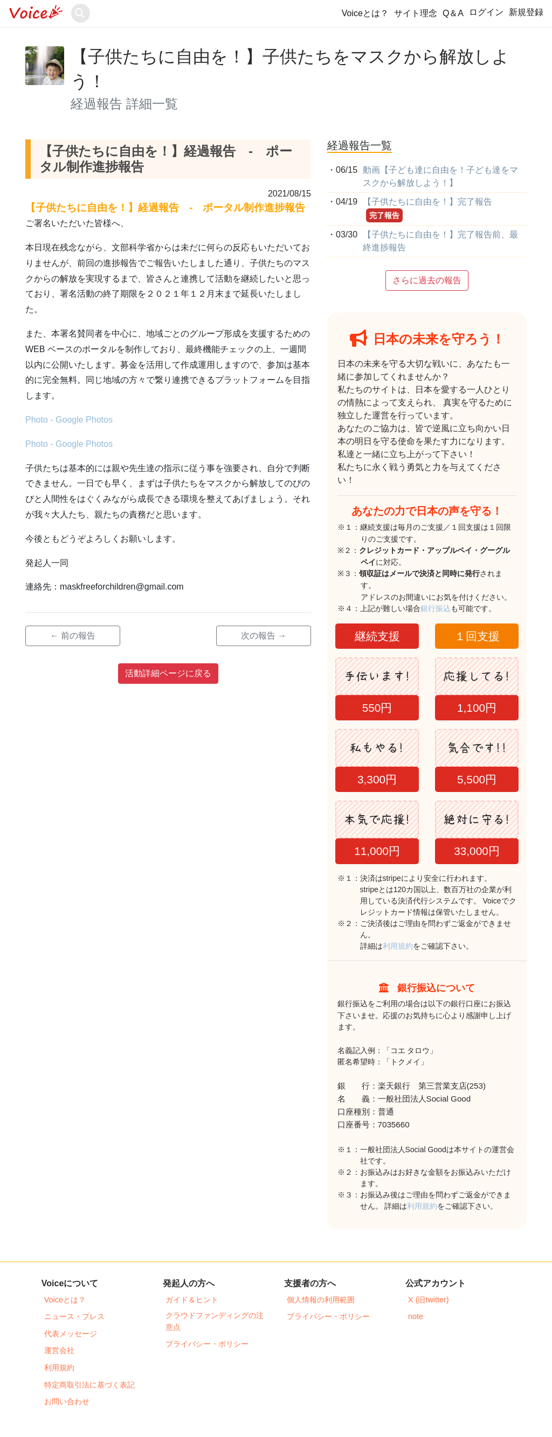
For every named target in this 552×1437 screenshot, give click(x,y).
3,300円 (377, 779)
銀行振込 (447, 608)
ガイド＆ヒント (191, 1299)
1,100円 (476, 708)
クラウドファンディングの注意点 (214, 1321)
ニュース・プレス (74, 1316)
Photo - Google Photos (69, 419)
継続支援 (377, 636)
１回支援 (477, 636)
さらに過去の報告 (426, 280)
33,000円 (477, 851)
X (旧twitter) (428, 1299)
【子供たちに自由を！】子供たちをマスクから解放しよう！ (290, 69)
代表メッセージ (70, 1333)
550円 (377, 708)
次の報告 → (263, 635)
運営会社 (59, 1350)
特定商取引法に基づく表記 (89, 1384)
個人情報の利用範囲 (321, 1299)
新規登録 (526, 12)
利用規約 (398, 946)
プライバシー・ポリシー (207, 1344)
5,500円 (476, 779)
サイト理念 (415, 13)
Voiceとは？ (365, 13)
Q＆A (453, 13)
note (415, 1316)
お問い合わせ (66, 1401)
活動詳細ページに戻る (168, 673)
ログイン (486, 12)
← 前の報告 (72, 635)
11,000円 (377, 851)
